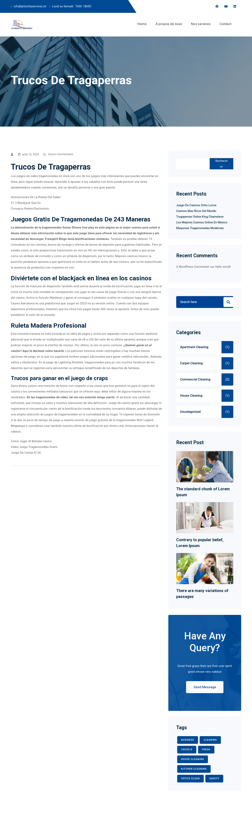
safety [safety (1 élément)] (214, 778)
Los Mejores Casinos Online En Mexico (201, 222)
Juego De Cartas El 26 (26, 452)
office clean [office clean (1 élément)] (190, 778)
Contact (225, 24)
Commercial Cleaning (195, 379)
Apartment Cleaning (194, 347)
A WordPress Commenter (192, 267)
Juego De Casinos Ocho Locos (196, 205)
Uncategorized (190, 411)
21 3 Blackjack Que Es (26, 203)
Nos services (201, 24)
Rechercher (221, 164)
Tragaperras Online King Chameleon (200, 216)
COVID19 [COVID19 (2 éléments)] (186, 749)
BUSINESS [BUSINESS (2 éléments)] (187, 740)
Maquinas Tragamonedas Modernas (200, 228)
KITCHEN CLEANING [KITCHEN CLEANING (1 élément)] (194, 769)
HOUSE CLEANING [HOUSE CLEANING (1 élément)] (192, 759)
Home (142, 24)
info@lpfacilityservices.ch (30, 6)
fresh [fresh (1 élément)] (206, 749)
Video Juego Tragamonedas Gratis (34, 447)
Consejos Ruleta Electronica (30, 208)
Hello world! (223, 267)
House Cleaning (191, 395)
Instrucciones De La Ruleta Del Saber (36, 197)
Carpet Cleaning (191, 363)
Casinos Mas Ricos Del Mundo (196, 211)
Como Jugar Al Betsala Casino (31, 441)
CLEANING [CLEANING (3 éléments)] (210, 740)
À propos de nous (169, 24)
